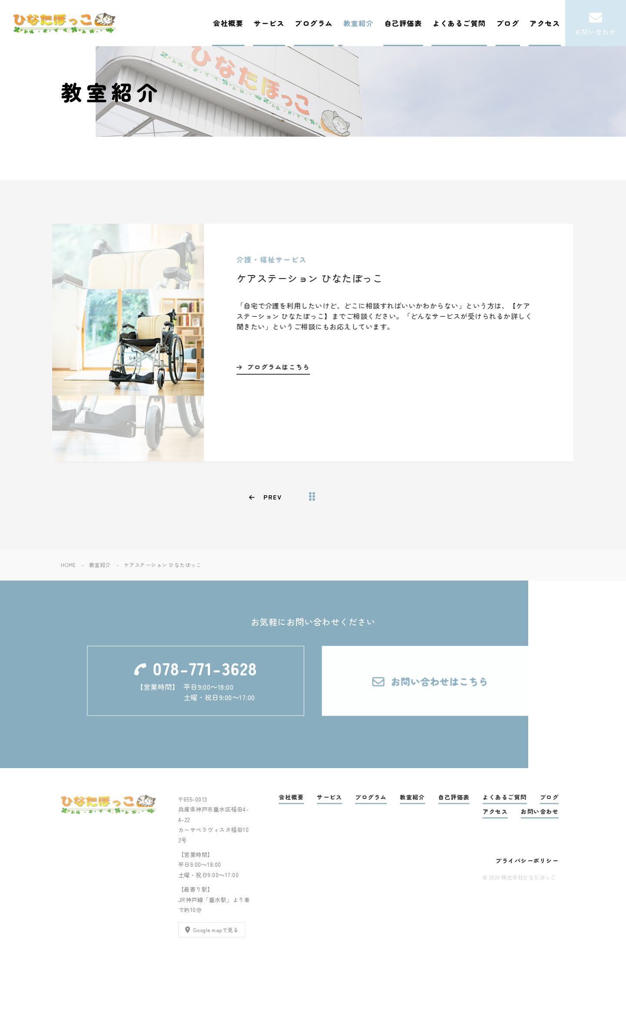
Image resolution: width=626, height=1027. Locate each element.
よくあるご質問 (459, 23)
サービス (269, 23)
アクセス (544, 23)
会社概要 (228, 23)
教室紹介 (358, 23)
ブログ (507, 23)
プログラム (314, 23)
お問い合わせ (540, 811)
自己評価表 (403, 23)
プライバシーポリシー (527, 860)
